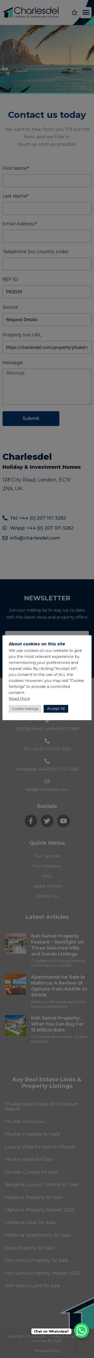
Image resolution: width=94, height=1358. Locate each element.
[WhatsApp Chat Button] (81, 1330)
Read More (19, 698)
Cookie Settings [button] (25, 709)
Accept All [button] (56, 708)
